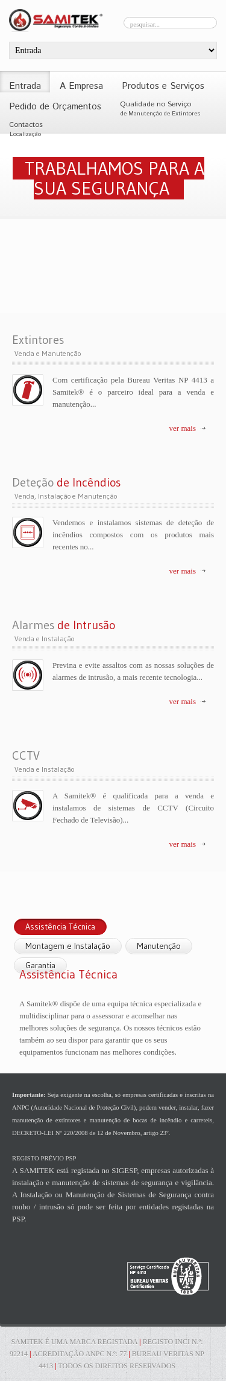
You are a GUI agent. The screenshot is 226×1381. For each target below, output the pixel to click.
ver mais (182, 428)
